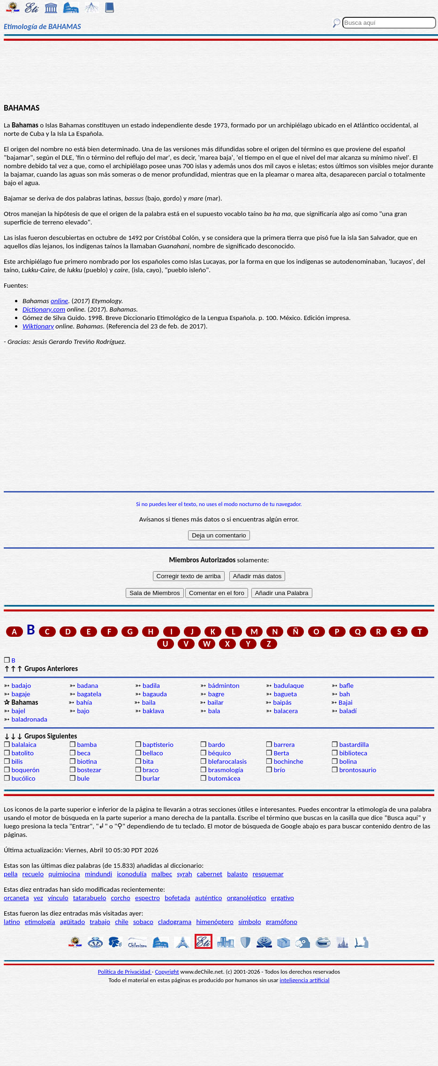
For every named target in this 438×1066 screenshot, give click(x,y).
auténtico (208, 898)
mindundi (98, 874)
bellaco (153, 753)
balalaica (23, 744)
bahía (84, 702)
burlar (151, 778)
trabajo (100, 921)
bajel (18, 711)
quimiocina (64, 874)
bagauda (155, 694)
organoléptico (246, 898)
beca (84, 753)
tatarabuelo (89, 898)
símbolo (249, 921)
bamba (87, 744)
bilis (17, 761)
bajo (83, 711)
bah (344, 694)
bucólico (23, 778)
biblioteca (353, 753)
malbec (161, 874)
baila (149, 702)
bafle (346, 685)
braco (151, 770)
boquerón (25, 770)
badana (87, 685)
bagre (216, 694)
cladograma (174, 921)
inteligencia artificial (305, 980)
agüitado (72, 921)
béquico (219, 753)
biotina (87, 761)
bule (83, 778)
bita (148, 761)
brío (279, 770)
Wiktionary (38, 326)
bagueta (285, 694)
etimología (40, 921)
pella (10, 874)
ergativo (282, 898)
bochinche (288, 761)
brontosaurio (357, 770)
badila (151, 685)
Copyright (167, 971)
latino (12, 921)
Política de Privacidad (125, 971)
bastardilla (354, 744)
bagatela (89, 694)
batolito (22, 753)
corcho (120, 898)
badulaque (289, 685)
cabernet (209, 874)
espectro (147, 898)
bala (214, 711)
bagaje (20, 694)
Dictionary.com (44, 309)
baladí (347, 711)
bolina (348, 761)
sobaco (143, 921)
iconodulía (131, 874)
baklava (153, 711)
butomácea (224, 778)
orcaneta (16, 898)
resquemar (268, 874)
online (59, 301)
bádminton (224, 685)
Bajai (346, 702)
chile (121, 921)
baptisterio (158, 744)
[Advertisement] (219, 71)
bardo (216, 744)
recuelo (33, 874)
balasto (237, 874)
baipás (282, 702)
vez (38, 898)
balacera (286, 711)
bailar (215, 702)
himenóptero (215, 921)
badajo (21, 685)
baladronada (29, 719)
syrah (184, 874)
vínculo (58, 898)
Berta (281, 753)
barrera (284, 744)
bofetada (177, 898)
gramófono (281, 921)
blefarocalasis (227, 761)
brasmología (225, 770)
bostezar (89, 770)
